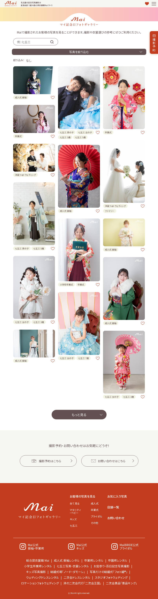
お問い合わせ (115, 518)
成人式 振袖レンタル (67, 560)
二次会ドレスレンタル (77, 577)
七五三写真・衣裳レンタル (73, 566)
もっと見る (79, 414)
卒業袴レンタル (93, 560)
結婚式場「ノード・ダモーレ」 (67, 572)
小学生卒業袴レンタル (38, 566)
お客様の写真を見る (82, 496)
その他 (94, 523)
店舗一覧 (113, 507)
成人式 (94, 503)
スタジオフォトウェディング (111, 577)
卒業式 (94, 510)
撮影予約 (154, 44)
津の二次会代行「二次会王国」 (82, 583)
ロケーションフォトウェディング (40, 583)
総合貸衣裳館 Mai (37, 560)
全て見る (75, 503)
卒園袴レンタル (117, 560)
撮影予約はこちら (50, 461)
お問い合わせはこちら (111, 461)
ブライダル (96, 516)
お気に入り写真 (117, 496)
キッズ (73, 519)
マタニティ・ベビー (75, 511)
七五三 (73, 525)
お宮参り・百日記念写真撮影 (111, 566)
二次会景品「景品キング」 (121, 583)
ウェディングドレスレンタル (42, 577)
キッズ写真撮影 (36, 572)
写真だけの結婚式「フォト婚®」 (108, 572)
